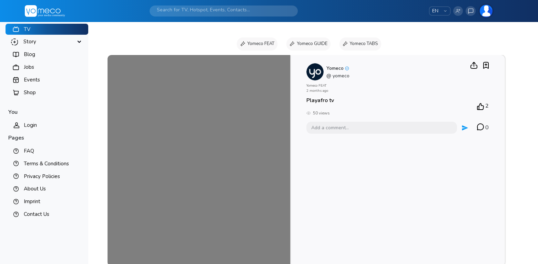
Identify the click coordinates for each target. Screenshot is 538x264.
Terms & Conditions (46, 163)
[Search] (216, 9)
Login (30, 125)
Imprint (32, 201)
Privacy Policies (42, 176)
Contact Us (36, 214)
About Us (35, 188)
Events (32, 79)
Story (29, 41)
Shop (30, 92)
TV (27, 29)
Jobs (29, 67)
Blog (29, 54)
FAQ (29, 150)
